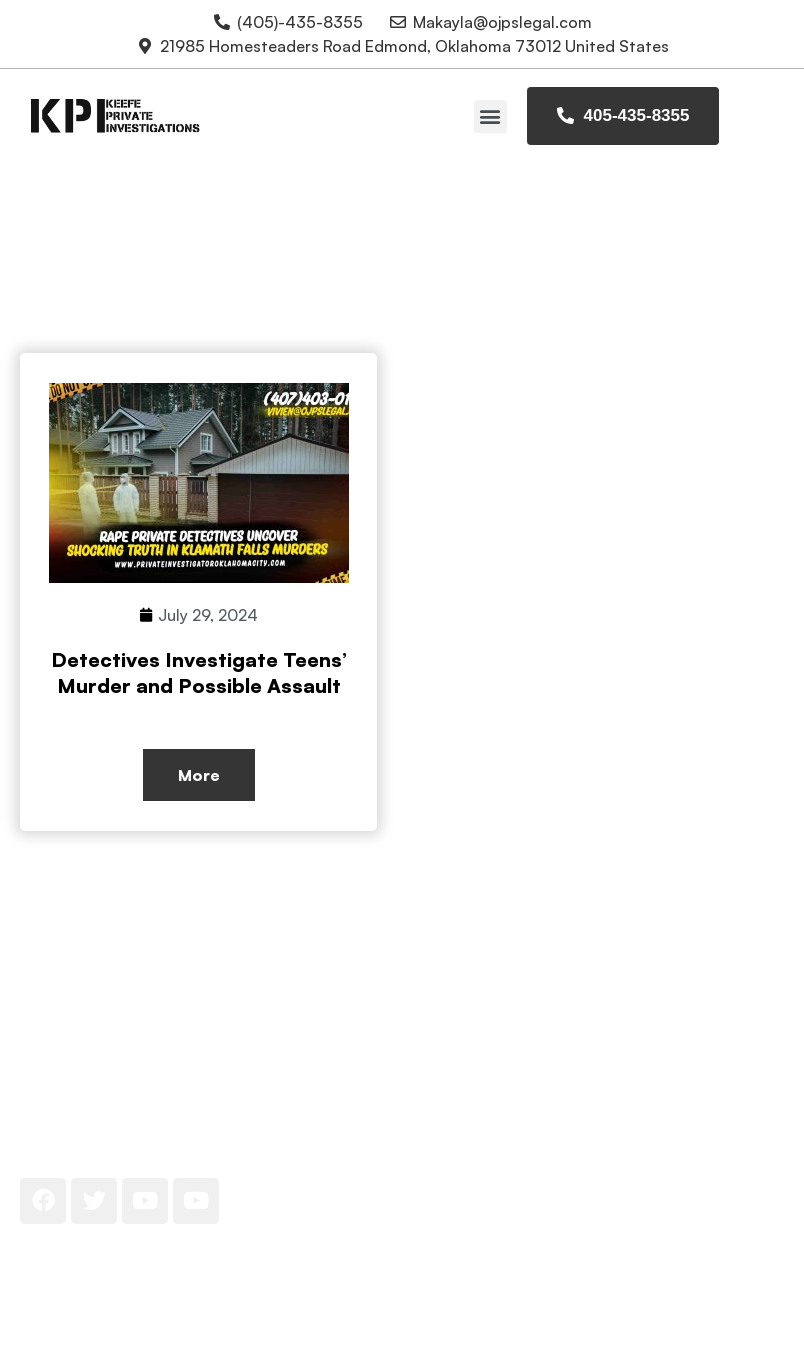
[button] (490, 116)
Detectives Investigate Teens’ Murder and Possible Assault (199, 672)
